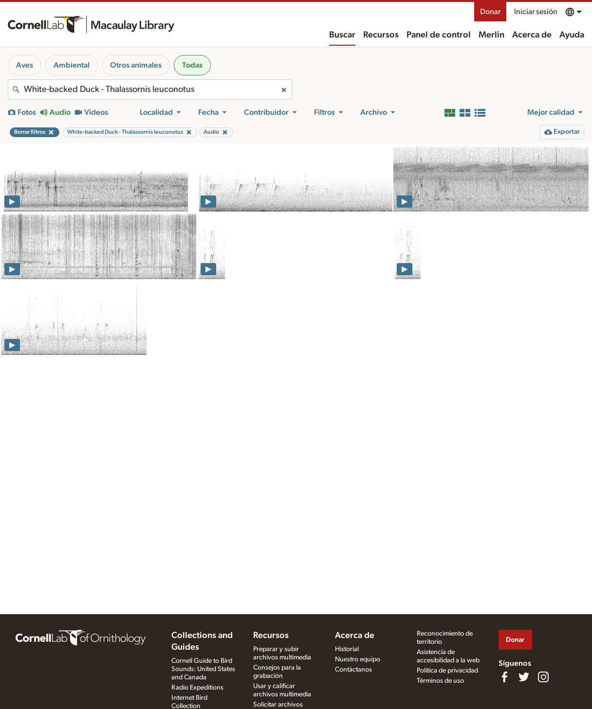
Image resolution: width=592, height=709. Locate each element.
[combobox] (150, 89)
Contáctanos (353, 669)
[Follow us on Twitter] (524, 677)
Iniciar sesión (535, 12)
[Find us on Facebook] (504, 677)
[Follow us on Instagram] (543, 677)
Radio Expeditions (197, 687)
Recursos (381, 35)
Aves (24, 65)
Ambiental (72, 65)
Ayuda (571, 35)
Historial (347, 649)
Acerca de (532, 35)
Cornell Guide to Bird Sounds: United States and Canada (203, 669)
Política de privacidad (447, 670)
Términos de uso (440, 680)
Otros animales (136, 65)
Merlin (491, 35)
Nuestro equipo (357, 659)
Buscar (342, 35)
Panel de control (439, 35)
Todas (192, 65)
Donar (490, 12)
